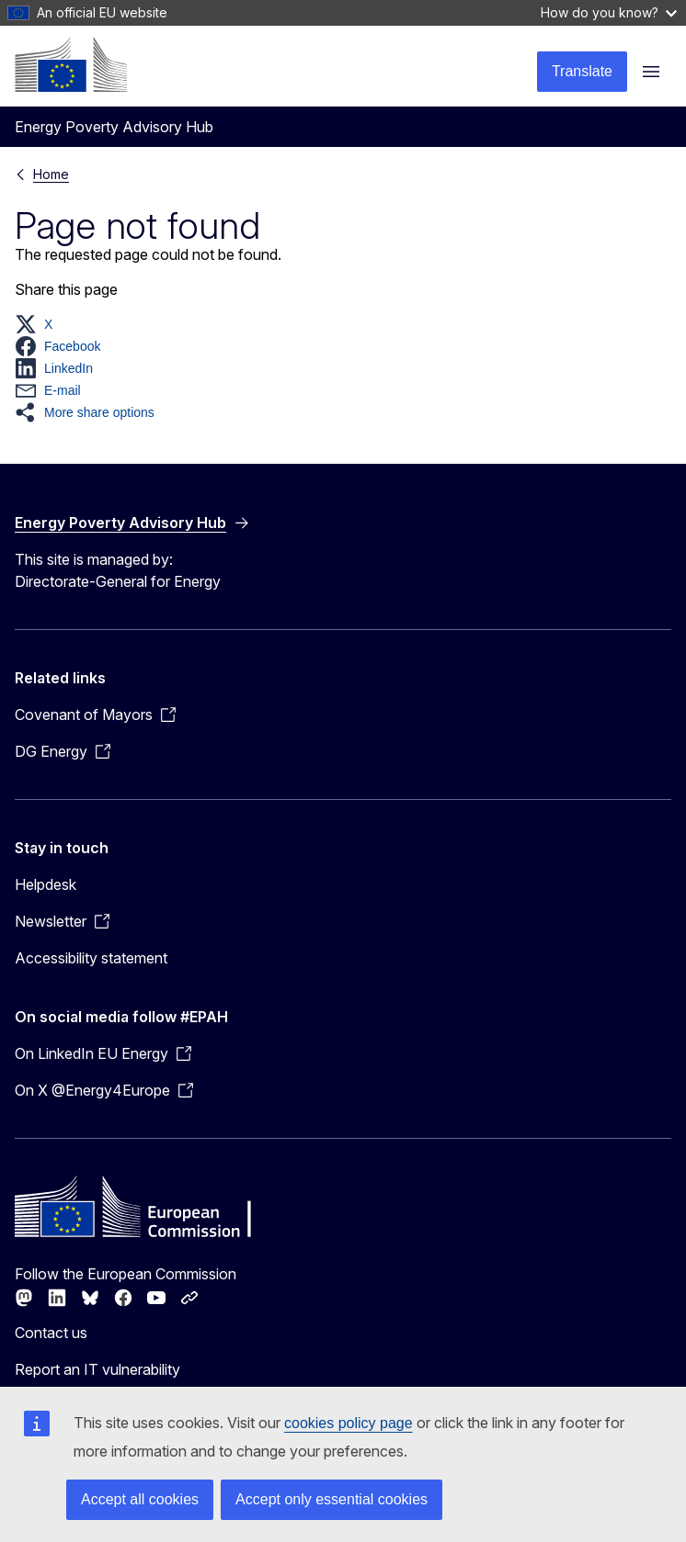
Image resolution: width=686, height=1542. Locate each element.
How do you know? (609, 12)
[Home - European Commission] (71, 64)
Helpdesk (45, 884)
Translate (582, 71)
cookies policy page (348, 1423)
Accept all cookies (140, 1499)
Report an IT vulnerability (97, 1369)
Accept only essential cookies (331, 1499)
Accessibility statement (91, 958)
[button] (39, 324)
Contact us (51, 1332)
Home (51, 174)
